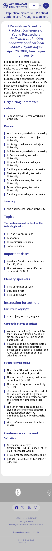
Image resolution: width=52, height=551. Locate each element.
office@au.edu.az (26, 521)
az (39, 5)
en (46, 5)
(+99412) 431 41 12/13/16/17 (26, 518)
